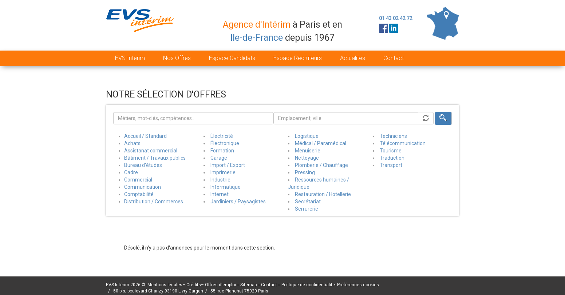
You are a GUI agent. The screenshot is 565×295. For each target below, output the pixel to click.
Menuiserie (307, 151)
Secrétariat (308, 201)
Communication (142, 187)
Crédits (193, 284)
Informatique (225, 187)
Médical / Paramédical (320, 143)
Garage (218, 158)
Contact (393, 58)
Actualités (352, 58)
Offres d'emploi (220, 284)
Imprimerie (223, 172)
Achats (132, 143)
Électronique (224, 143)
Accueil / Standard (145, 136)
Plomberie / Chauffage (321, 165)
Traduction (392, 158)
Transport (391, 165)
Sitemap (249, 284)
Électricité (221, 136)
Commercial (138, 180)
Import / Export (227, 165)
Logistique (307, 136)
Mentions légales (164, 284)
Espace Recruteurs (297, 58)
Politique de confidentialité (308, 284)
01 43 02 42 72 (395, 18)
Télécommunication (403, 143)
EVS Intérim (130, 58)
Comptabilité (139, 194)
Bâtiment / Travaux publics (155, 158)
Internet (219, 194)
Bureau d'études (143, 165)
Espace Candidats (232, 58)
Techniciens (393, 136)
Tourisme (391, 151)
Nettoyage (307, 158)
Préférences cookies (358, 284)
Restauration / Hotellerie (323, 194)
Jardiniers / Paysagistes (238, 201)
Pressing (305, 172)
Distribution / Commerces (153, 201)
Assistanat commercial (150, 151)
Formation (222, 151)
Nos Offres (177, 58)
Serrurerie (306, 209)
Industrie (220, 180)
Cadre (131, 172)
